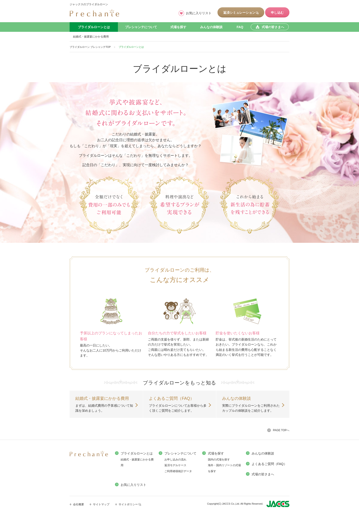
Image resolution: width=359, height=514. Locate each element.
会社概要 (78, 504)
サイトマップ (101, 504)
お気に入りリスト (199, 13)
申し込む (277, 12)
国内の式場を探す (219, 459)
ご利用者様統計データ (178, 471)
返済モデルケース (175, 465)
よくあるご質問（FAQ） (269, 464)
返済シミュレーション (240, 12)
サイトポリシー (130, 504)
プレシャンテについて (141, 27)
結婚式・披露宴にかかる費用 (91, 36)
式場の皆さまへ (263, 474)
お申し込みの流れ (175, 459)
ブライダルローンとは (94, 27)
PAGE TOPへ (281, 430)
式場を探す (178, 27)
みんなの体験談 (211, 27)
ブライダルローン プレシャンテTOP (90, 47)
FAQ (240, 27)
